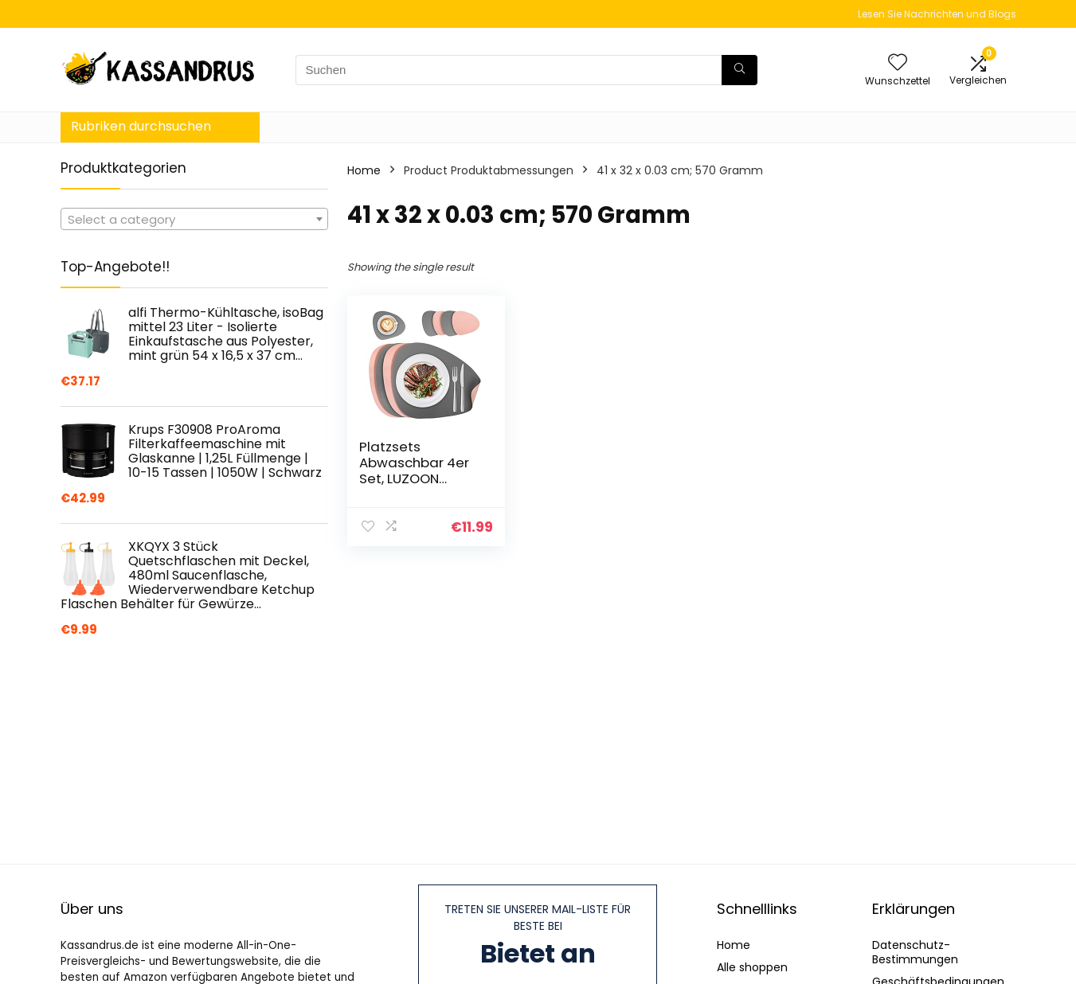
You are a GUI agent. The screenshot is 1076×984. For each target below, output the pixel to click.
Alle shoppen (752, 967)
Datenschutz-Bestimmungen (915, 952)
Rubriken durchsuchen (141, 126)
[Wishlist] (897, 63)
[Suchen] (739, 70)
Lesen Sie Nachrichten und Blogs (937, 14)
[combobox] (194, 219)
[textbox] (194, 220)
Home (364, 170)
